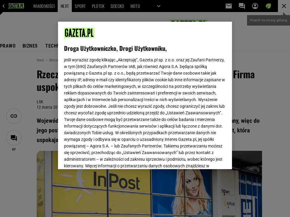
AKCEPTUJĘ (205, 157)
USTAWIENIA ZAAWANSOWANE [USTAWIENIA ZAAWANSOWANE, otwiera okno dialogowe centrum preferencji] (103, 157)
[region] (145, 95)
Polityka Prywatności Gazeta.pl (117, 86)
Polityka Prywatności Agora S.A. (180, 86)
